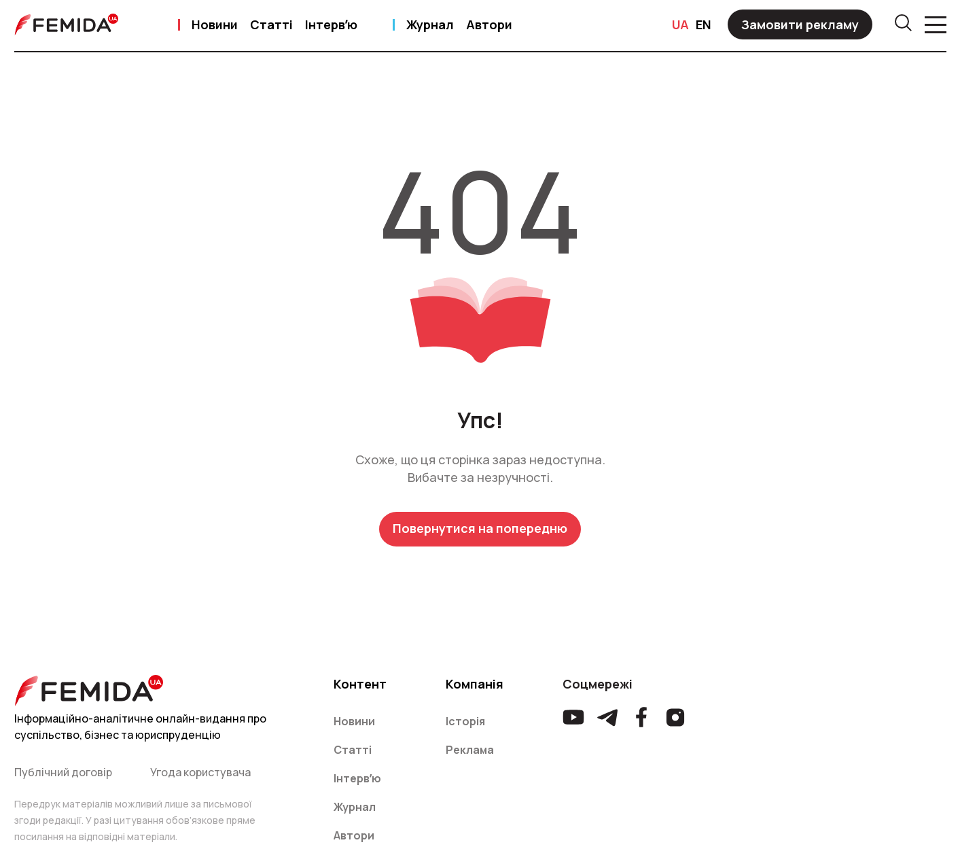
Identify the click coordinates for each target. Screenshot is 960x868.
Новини (215, 24)
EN (703, 24)
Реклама (470, 749)
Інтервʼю (331, 24)
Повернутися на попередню (480, 528)
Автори (489, 24)
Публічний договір (63, 772)
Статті (271, 24)
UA (680, 24)
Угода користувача (200, 772)
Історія (465, 721)
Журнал (430, 24)
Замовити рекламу (800, 24)
